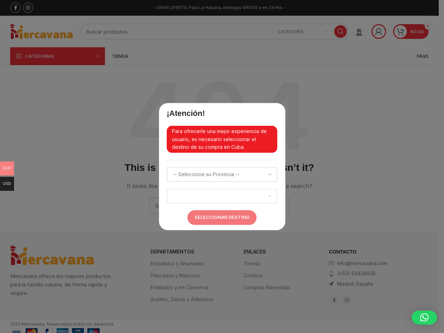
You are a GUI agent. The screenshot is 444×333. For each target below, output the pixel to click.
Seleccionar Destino (222, 217)
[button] (424, 318)
